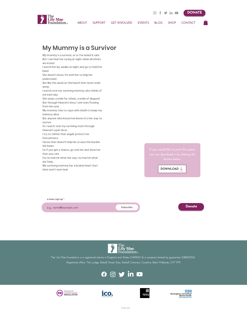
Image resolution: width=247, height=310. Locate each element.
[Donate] (191, 206)
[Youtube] (139, 274)
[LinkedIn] (171, 13)
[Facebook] (160, 13)
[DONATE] (194, 13)
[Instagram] (155, 13)
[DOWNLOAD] (172, 169)
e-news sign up (55, 199)
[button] (205, 22)
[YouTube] (176, 13)
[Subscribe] (127, 207)
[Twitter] (166, 13)
